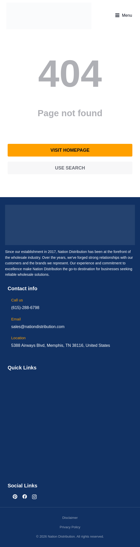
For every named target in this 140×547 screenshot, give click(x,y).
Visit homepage (70, 150)
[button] (123, 15)
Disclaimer (70, 518)
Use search (70, 167)
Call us (17, 300)
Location (18, 338)
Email (16, 319)
